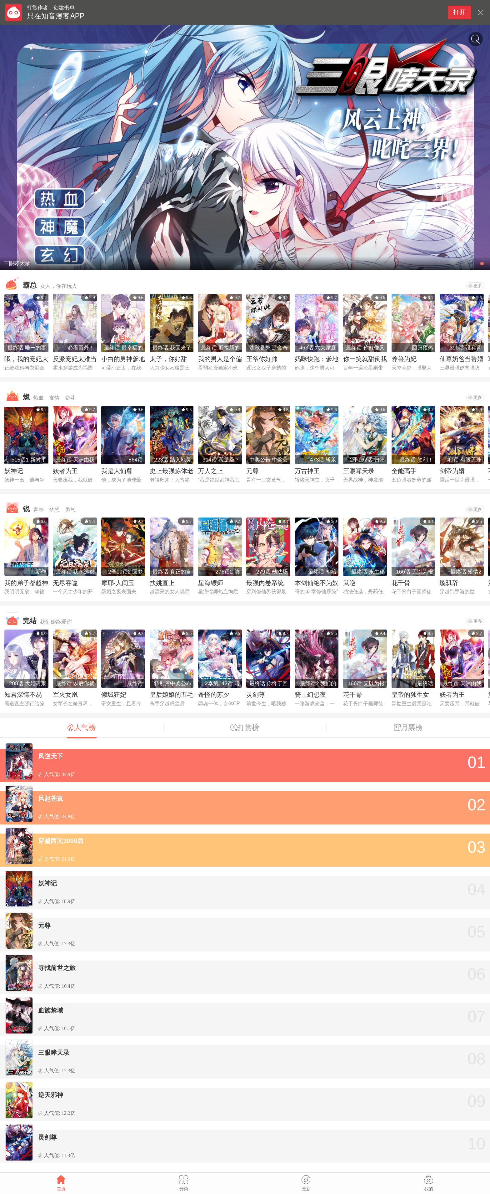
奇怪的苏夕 (213, 694)
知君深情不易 (23, 694)
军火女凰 (65, 694)
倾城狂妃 (113, 694)
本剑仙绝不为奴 (316, 582)
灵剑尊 (255, 694)
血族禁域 (50, 1010)
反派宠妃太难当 (75, 358)
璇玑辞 (449, 582)
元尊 (252, 470)
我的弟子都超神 (26, 582)
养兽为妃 (404, 358)
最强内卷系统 (265, 582)
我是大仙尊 (116, 470)
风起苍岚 (50, 798)
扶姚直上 (162, 582)
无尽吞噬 (65, 582)
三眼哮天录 (358, 470)
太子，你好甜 (168, 358)
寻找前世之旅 (57, 967)
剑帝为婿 (452, 470)
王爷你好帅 (262, 358)
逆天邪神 (50, 1094)
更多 (475, 285)
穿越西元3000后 (60, 840)
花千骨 (401, 582)
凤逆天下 (50, 756)
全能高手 (404, 470)
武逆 (349, 582)
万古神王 (307, 470)
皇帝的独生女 (410, 694)
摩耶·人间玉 (117, 582)
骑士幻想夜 (310, 694)
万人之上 (210, 470)
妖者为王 (65, 470)
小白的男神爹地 (123, 358)
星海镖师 (210, 582)
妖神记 (13, 470)
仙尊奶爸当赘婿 (461, 358)
